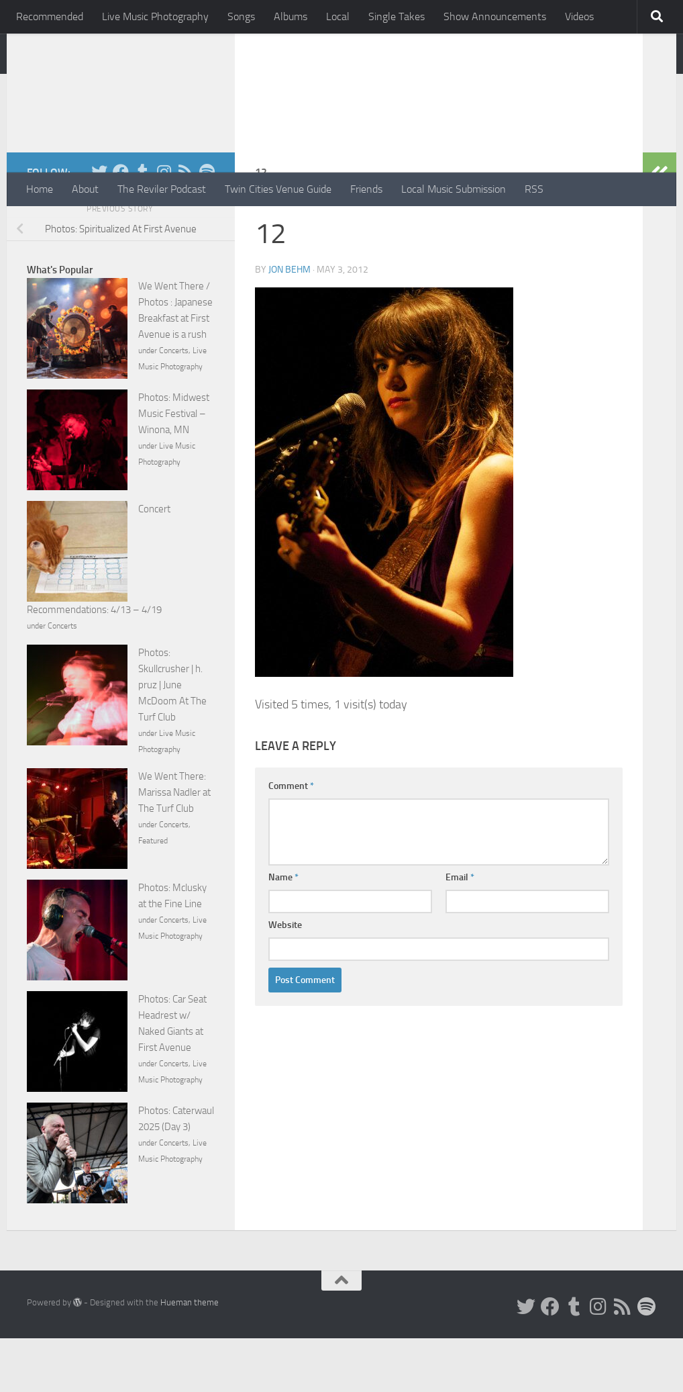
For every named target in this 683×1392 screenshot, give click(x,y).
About (85, 189)
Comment (291, 839)
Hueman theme (189, 1356)
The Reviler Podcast (161, 189)
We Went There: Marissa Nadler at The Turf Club (174, 846)
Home (39, 189)
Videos (579, 16)
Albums (290, 16)
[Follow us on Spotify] (207, 226)
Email (459, 931)
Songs (241, 16)
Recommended (49, 16)
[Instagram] (164, 226)
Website (285, 978)
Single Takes (396, 16)
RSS (534, 189)
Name (283, 931)
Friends (366, 189)
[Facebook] (121, 226)
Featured (153, 894)
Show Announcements (494, 16)
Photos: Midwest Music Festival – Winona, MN (173, 467)
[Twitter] (99, 226)
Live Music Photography (155, 16)
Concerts (174, 404)
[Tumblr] (142, 226)
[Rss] (185, 226)
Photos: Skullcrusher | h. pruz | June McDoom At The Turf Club (172, 738)
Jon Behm (289, 323)
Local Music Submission (453, 189)
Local (338, 16)
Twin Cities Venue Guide (278, 189)
